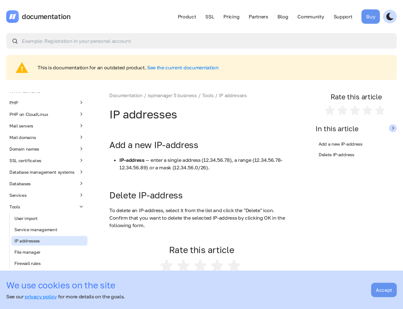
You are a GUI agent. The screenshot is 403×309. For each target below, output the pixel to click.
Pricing (231, 16)
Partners (258, 16)
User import (25, 218)
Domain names (46, 149)
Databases (46, 183)
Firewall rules (27, 263)
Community (310, 16)
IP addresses (27, 240)
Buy (370, 16)
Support (343, 16)
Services (46, 195)
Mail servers (46, 125)
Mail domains (46, 137)
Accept (384, 290)
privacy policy (41, 296)
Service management (35, 229)
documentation (46, 16)
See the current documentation (183, 67)
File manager (27, 252)
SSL (209, 16)
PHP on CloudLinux (46, 114)
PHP (46, 102)
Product (187, 16)
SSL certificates (46, 160)
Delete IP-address (336, 154)
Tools (46, 206)
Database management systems (46, 172)
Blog (282, 16)
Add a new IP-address (340, 144)
